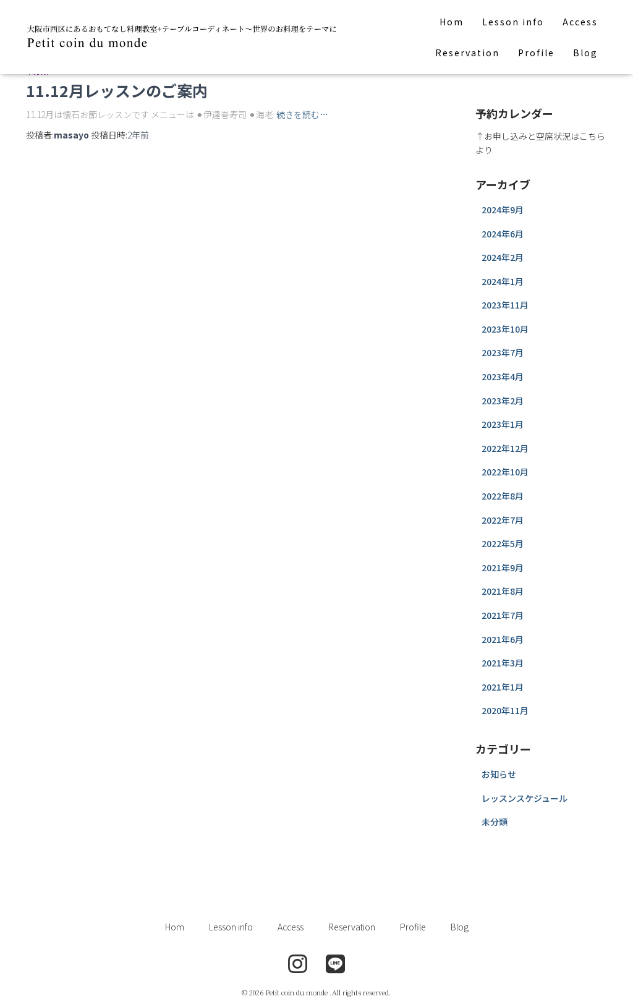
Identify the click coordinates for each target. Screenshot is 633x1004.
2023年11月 (505, 305)
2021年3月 (503, 663)
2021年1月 (503, 687)
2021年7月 (503, 615)
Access (580, 21)
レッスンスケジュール (524, 798)
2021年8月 (503, 591)
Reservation (467, 52)
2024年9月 (503, 209)
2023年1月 (503, 424)
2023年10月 (505, 329)
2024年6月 (503, 234)
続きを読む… (302, 114)
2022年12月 (505, 448)
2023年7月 (503, 352)
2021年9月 (503, 567)
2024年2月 (503, 257)
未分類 (495, 821)
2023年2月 (503, 400)
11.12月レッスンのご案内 (117, 90)
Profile (536, 52)
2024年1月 (503, 281)
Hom (452, 21)
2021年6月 (503, 639)
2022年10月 (505, 472)
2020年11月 (505, 710)
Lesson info (513, 21)
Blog (585, 52)
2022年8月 (503, 496)
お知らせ (499, 774)
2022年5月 (503, 543)
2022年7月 (503, 520)
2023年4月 (503, 376)
